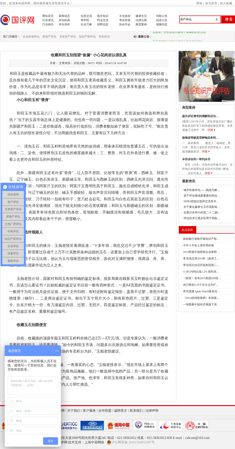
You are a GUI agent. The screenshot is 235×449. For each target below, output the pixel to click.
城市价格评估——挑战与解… (202, 190)
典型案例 (141, 24)
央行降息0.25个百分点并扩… (201, 284)
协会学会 (124, 24)
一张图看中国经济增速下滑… (201, 304)
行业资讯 (48, 20)
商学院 (85, 20)
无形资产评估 (67, 36)
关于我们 (73, 410)
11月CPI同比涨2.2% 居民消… (201, 271)
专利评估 (104, 36)
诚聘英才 (120, 410)
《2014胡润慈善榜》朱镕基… (201, 298)
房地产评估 (49, 36)
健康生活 (141, 16)
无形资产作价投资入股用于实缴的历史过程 (179, 32)
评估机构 (64, 20)
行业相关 (48, 24)
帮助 (199, 3)
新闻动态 (64, 16)
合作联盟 (104, 410)
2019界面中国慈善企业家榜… (201, 252)
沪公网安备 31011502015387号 (131, 442)
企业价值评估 (31, 36)
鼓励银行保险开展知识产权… (201, 238)
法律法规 (141, 20)
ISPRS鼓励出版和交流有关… (201, 201)
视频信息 (161, 24)
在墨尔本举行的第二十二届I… (202, 212)
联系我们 (136, 410)
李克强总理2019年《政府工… (201, 258)
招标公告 (161, 16)
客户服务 (89, 410)
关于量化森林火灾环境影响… (202, 207)
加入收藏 (226, 3)
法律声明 (151, 410)
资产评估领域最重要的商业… (202, 195)
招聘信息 (102, 24)
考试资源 (124, 20)
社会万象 (86, 24)
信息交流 (86, 16)
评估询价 (64, 24)
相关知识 (102, 16)
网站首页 (48, 16)
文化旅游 (124, 16)
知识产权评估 (87, 36)
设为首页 (211, 3)
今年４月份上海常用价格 (198, 245)
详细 (210, 130)
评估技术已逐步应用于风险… (202, 218)
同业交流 (102, 20)
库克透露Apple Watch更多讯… (201, 291)
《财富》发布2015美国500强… (202, 278)
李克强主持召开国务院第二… (201, 265)
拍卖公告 (161, 20)
